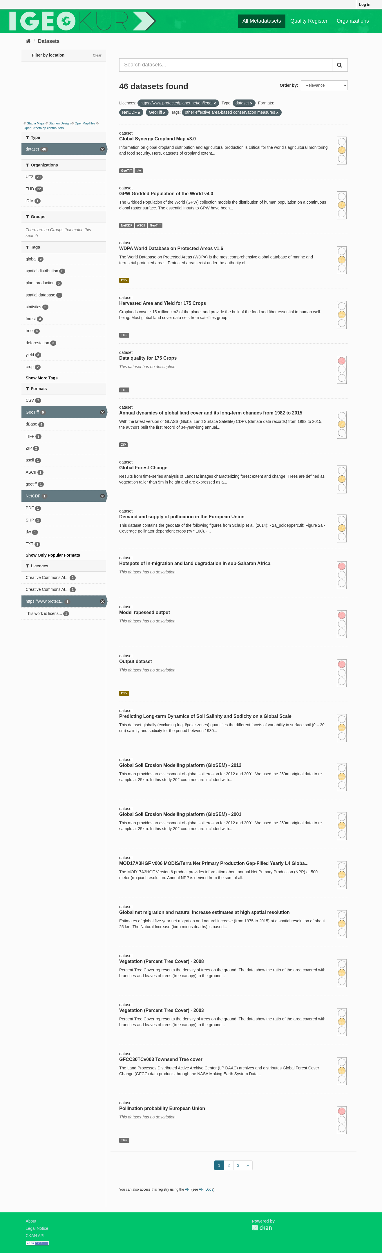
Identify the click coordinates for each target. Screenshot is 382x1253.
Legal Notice (37, 1228)
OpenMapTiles (85, 123)
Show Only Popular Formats (53, 555)
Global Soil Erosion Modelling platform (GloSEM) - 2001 (180, 814)
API (187, 1189)
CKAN (262, 1228)
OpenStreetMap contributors (44, 128)
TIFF (124, 335)
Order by (288, 85)
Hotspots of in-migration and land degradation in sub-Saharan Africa (194, 563)
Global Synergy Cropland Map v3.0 (157, 138)
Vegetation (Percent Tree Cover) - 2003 (161, 1010)
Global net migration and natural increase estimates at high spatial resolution (204, 912)
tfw (138, 170)
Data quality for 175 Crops (148, 358)
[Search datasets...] (225, 65)
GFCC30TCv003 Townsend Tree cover (160, 1059)
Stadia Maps (36, 123)
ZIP (123, 444)
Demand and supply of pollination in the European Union (182, 516)
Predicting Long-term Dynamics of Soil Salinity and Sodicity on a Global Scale (205, 716)
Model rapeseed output (144, 612)
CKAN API (35, 1235)
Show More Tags (42, 378)
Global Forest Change (143, 467)
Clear (97, 55)
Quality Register (308, 21)
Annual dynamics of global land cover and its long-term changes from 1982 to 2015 (210, 412)
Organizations (353, 21)
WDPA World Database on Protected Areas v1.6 (171, 248)
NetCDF (126, 225)
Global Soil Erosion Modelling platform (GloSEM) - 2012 (180, 765)
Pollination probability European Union (162, 1108)
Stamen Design (59, 123)
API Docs (206, 1189)
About (31, 1221)
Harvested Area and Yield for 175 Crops (162, 303)
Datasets (49, 41)
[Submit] (340, 65)
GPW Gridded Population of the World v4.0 (166, 193)
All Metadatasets (261, 21)
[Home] (28, 41)
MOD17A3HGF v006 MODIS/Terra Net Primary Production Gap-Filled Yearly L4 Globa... (214, 863)
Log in (364, 4)
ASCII (141, 225)
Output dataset (135, 661)
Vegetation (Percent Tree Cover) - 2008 (161, 961)
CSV (124, 280)
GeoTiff (126, 170)
